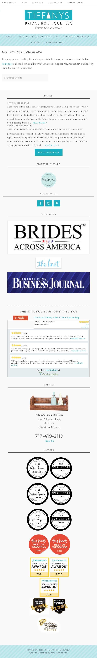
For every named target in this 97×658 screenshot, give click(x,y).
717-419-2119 (49, 436)
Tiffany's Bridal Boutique (58, 650)
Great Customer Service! (19, 125)
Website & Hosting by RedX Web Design (48, 653)
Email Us (49, 440)
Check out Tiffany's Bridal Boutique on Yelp (57, 317)
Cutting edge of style (18, 103)
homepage (7, 63)
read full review (77, 338)
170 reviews (85, 325)
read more (39, 122)
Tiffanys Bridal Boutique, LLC (48, 20)
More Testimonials (48, 152)
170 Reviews (52, 370)
